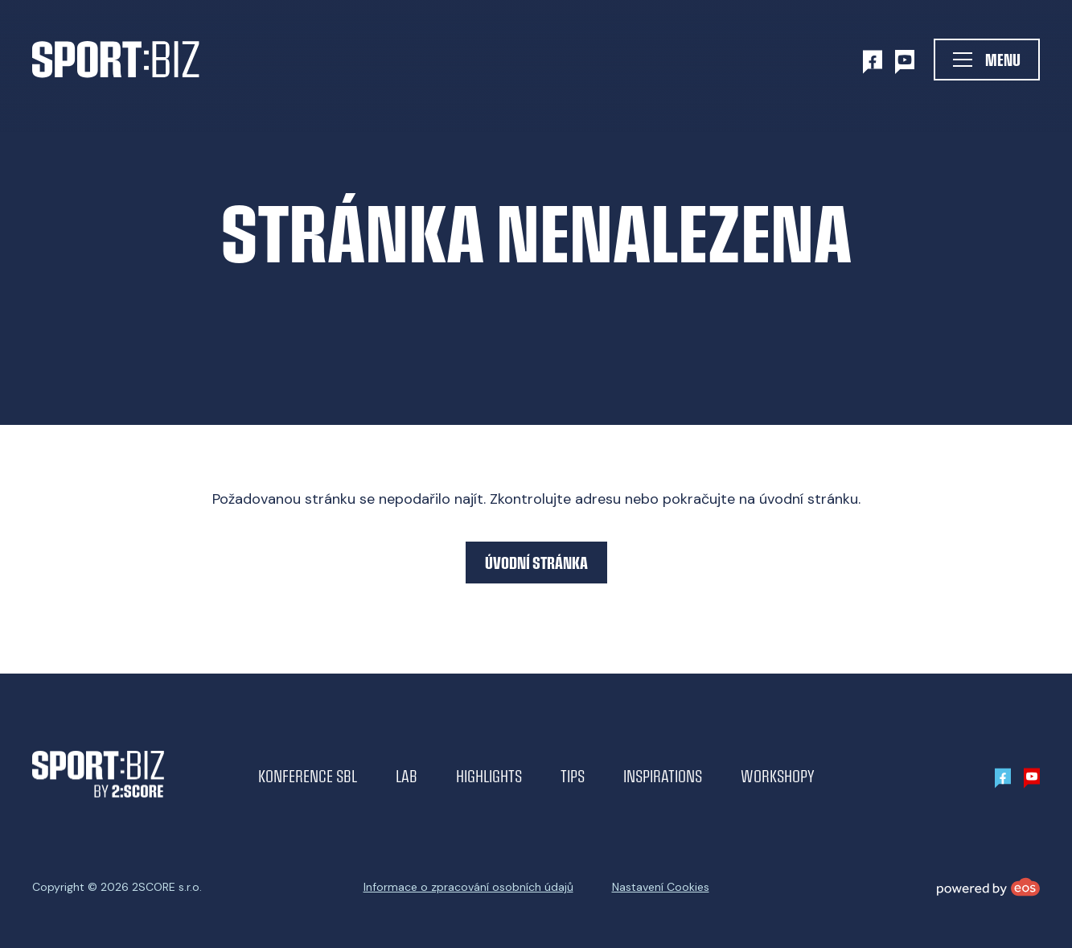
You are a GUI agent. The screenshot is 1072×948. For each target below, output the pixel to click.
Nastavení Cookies (660, 887)
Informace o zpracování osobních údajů (468, 887)
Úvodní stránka (536, 562)
